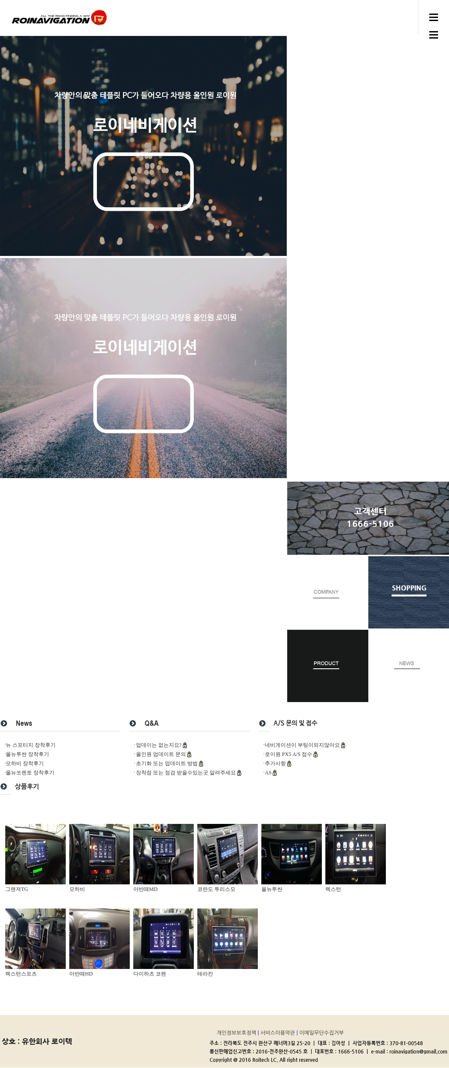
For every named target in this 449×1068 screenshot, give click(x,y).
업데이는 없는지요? (159, 745)
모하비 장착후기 (25, 763)
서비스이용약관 (278, 1033)
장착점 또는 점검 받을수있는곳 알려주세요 (186, 773)
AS (269, 773)
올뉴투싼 (271, 889)
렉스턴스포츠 (21, 974)
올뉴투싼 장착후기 (27, 754)
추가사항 (276, 763)
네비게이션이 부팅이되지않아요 (303, 745)
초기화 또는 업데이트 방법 (167, 763)
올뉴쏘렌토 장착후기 (30, 773)
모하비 (77, 889)
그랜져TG (16, 889)
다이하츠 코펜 (149, 974)
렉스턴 (333, 889)
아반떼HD (81, 974)
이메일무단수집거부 (322, 1033)
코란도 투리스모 (216, 889)
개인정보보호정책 (237, 1033)
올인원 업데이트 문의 (161, 754)
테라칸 (205, 974)
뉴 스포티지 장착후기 (31, 745)
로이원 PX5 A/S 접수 (289, 754)
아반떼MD (145, 889)
